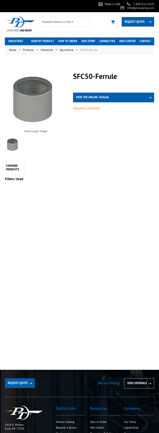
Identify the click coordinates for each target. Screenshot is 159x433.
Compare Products (12, 167)
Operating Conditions (86, 108)
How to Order (99, 422)
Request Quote (135, 22)
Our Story (130, 422)
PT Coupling (24, 413)
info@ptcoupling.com (140, 8)
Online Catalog (65, 422)
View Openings (137, 383)
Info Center (97, 427)
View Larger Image (35, 131)
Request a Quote (66, 427)
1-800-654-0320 (143, 4)
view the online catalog (92, 97)
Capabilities (131, 427)
